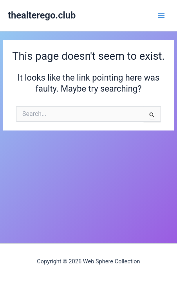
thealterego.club (42, 15)
